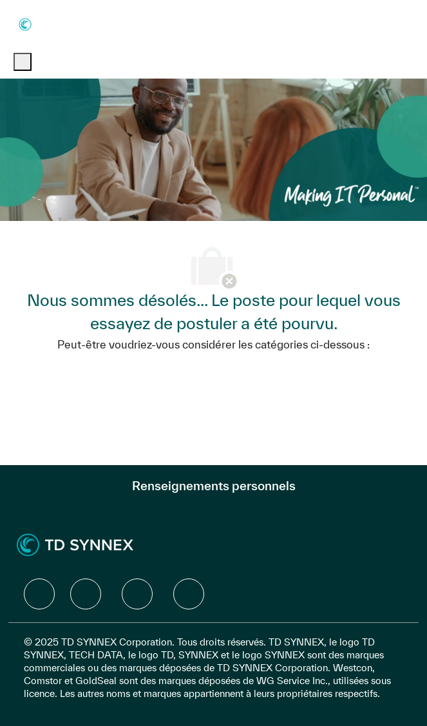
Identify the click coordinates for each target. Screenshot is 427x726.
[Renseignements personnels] (213, 485)
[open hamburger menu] (23, 62)
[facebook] (39, 593)
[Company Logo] (51, 23)
